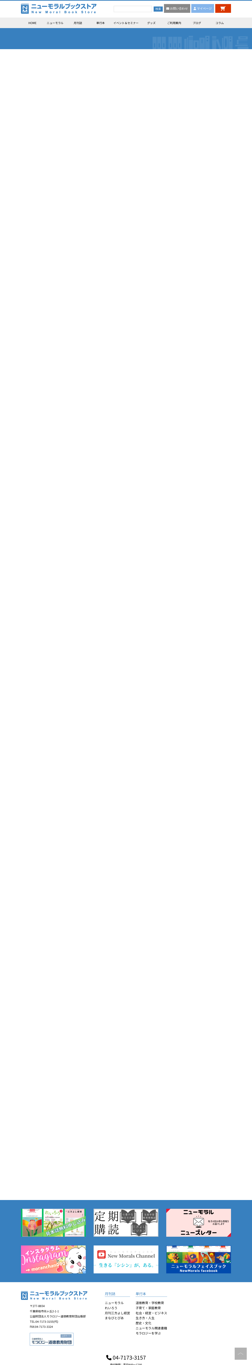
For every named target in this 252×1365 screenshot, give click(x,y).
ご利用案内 (174, 23)
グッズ (151, 23)
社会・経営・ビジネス (151, 1313)
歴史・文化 (143, 1323)
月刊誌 (78, 23)
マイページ (203, 8)
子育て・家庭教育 (148, 1307)
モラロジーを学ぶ (148, 1333)
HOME (32, 23)
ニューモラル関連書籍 (151, 1328)
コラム (219, 23)
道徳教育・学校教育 (150, 1302)
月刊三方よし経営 (117, 1313)
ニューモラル (55, 23)
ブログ (197, 23)
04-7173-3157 (126, 1357)
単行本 (100, 23)
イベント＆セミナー (126, 23)
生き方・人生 (145, 1318)
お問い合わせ (177, 8)
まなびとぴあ (114, 1318)
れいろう (111, 1307)
